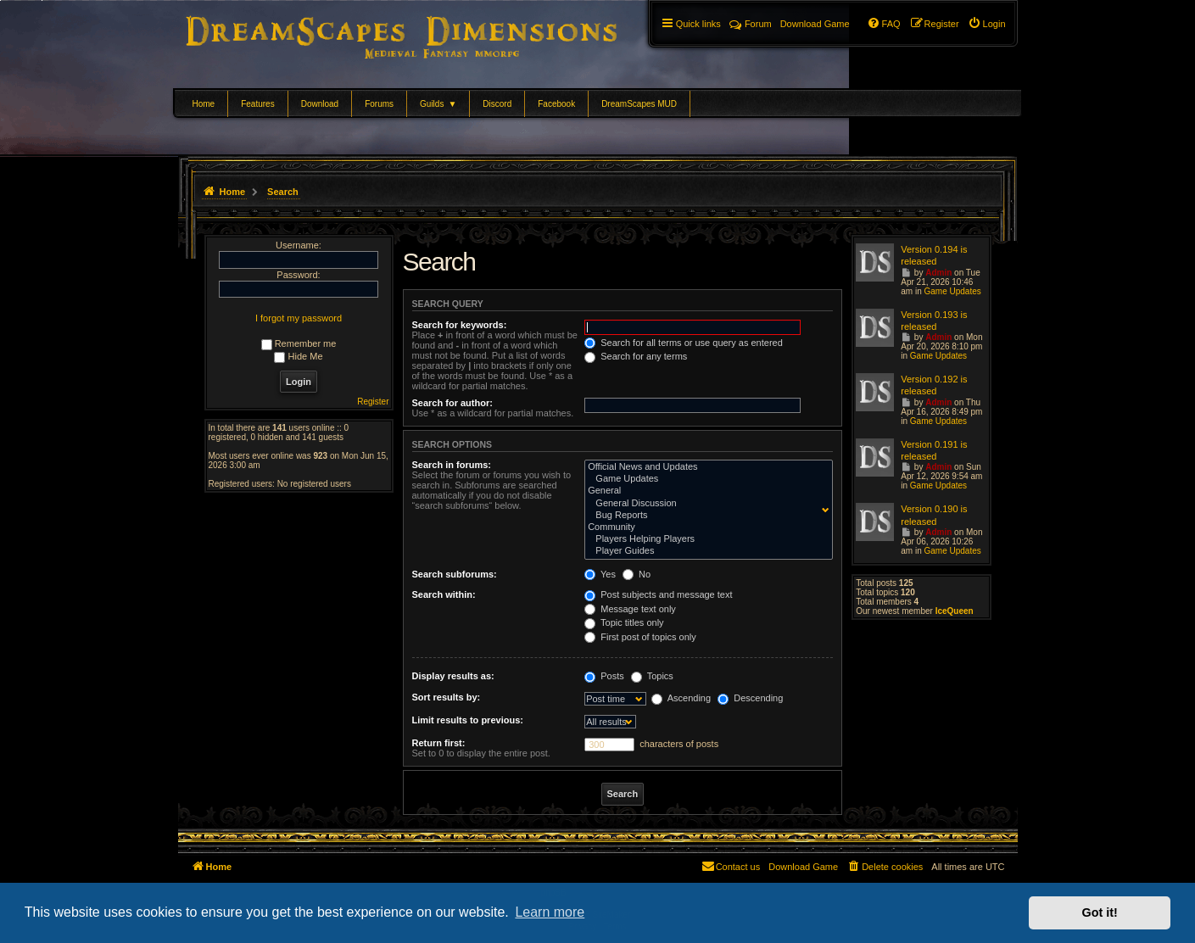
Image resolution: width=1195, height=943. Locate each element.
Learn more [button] (549, 912)
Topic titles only (623, 622)
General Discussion (705, 504)
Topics (652, 676)
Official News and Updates (705, 467)
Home (204, 104)
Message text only (630, 609)
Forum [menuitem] (750, 24)
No (637, 574)
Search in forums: (452, 465)
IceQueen (954, 611)
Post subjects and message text (658, 594)
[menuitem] (987, 24)
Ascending (681, 698)
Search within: (444, 594)
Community (705, 527)
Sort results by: (446, 697)
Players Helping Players (705, 539)
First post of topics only (640, 637)
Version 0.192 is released (934, 385)
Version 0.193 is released (934, 321)
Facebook (556, 104)
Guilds (438, 104)
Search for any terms (635, 356)
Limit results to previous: (467, 720)
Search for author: (452, 403)
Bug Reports (705, 516)
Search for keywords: (459, 325)
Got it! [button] (1100, 912)
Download (319, 104)
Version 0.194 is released (934, 255)
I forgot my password (298, 318)
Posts (604, 676)
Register (372, 401)
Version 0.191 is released (934, 450)
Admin (938, 272)
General (705, 491)
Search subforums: (454, 574)
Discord (497, 104)
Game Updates (705, 479)
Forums (379, 104)
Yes (600, 574)
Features (257, 104)
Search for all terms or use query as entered (683, 343)
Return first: (439, 743)
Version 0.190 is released (934, 515)
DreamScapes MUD (639, 104)
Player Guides (705, 551)
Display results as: (453, 676)
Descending (750, 698)
